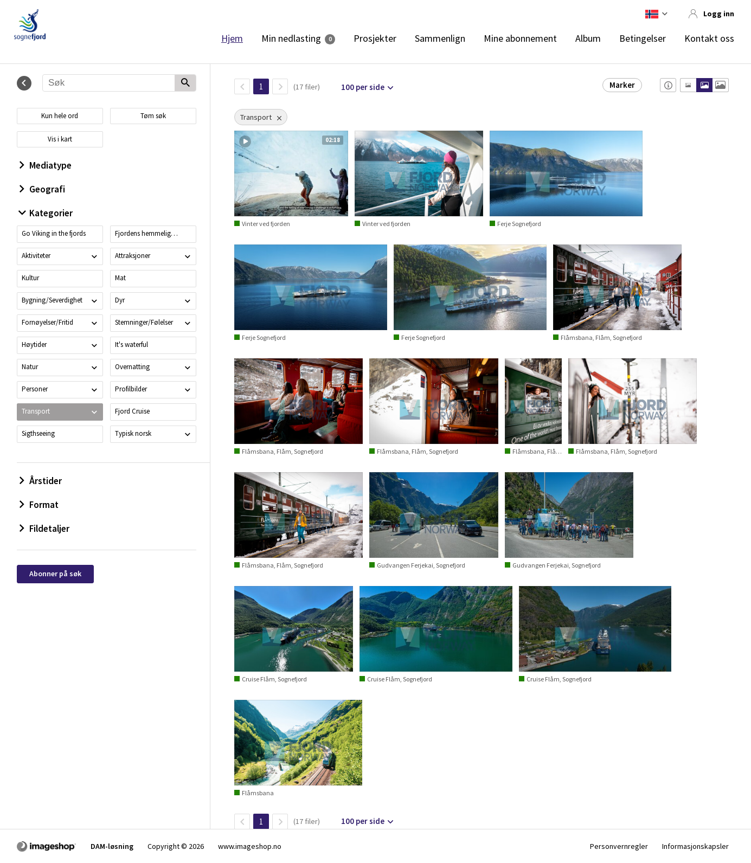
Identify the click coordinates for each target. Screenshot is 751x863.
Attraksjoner (132, 255)
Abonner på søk (55, 573)
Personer (35, 389)
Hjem (232, 38)
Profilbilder (131, 389)
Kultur (30, 277)
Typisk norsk (133, 433)
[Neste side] (280, 86)
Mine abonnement (520, 38)
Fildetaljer (44, 528)
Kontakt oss (709, 38)
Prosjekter (375, 38)
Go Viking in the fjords (54, 233)
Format (39, 505)
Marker (622, 85)
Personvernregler (619, 846)
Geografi (42, 189)
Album (588, 38)
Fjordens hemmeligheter (147, 233)
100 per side (362, 87)
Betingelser (642, 38)
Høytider (34, 344)
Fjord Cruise (132, 411)
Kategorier (45, 213)
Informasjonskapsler (695, 846)
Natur (30, 366)
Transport (36, 411)
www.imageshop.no (249, 846)
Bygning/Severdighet (52, 300)
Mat (120, 277)
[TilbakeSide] (242, 86)
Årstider (41, 481)
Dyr (120, 300)
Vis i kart (60, 139)
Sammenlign (440, 38)
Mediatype (46, 165)
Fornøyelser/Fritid (47, 322)
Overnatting (132, 366)
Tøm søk (153, 115)
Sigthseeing (38, 433)
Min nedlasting (291, 38)
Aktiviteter (36, 255)
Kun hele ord (59, 115)
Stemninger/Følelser (144, 322)
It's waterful (131, 344)
